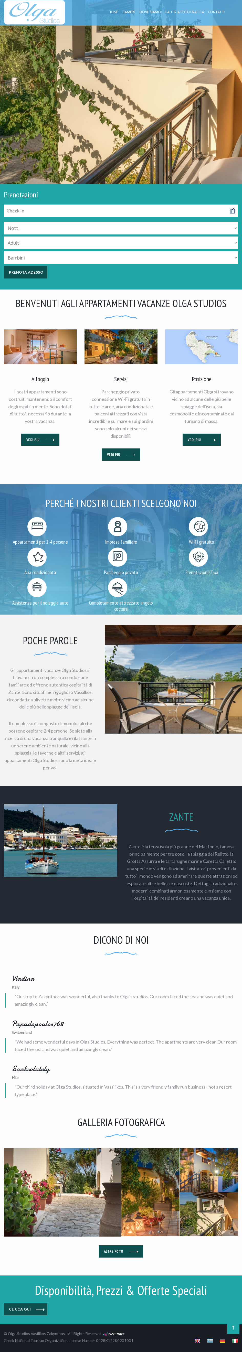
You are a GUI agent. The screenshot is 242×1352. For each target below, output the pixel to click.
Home (114, 12)
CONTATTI (216, 12)
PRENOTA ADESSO (26, 272)
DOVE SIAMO (150, 12)
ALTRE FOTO (121, 1251)
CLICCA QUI (27, 1309)
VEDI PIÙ (40, 440)
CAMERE (129, 12)
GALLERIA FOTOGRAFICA (184, 12)
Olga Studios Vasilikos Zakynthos (36, 1333)
